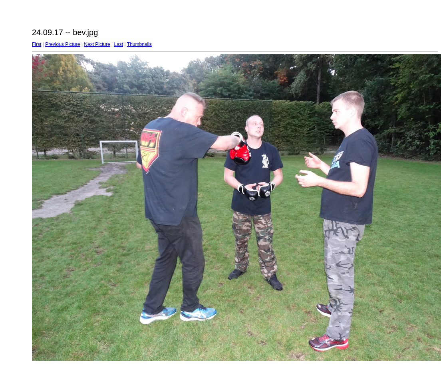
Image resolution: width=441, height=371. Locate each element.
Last (118, 44)
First (36, 44)
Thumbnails (139, 44)
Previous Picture (62, 44)
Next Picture (97, 44)
